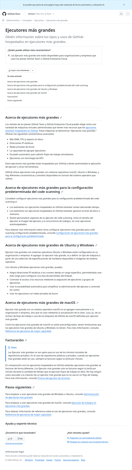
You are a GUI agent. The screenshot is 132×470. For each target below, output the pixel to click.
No (20, 438)
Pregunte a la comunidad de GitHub (84, 438)
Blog (83, 460)
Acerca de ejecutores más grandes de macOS (42, 302)
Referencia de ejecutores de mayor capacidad (28, 331)
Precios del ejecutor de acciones (54, 378)
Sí (10, 438)
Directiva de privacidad (14, 443)
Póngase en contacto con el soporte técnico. (88, 442)
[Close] (124, 4)
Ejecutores (39, 20)
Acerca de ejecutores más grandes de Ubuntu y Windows (51, 245)
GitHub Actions (13, 20)
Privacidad (39, 460)
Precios (58, 460)
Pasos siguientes (20, 387)
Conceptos (27, 20)
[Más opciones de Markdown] (32, 70)
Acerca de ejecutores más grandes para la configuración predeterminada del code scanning (49, 189)
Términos (29, 460)
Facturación (16, 340)
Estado (49, 460)
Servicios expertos (71, 460)
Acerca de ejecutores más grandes (33, 117)
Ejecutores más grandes (57, 20)
